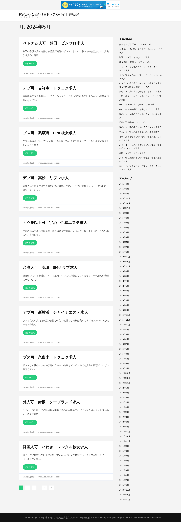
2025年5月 (124, 232)
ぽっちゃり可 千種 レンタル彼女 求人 (136, 44)
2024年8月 (124, 276)
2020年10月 (124, 499)
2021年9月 (124, 446)
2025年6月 (124, 227)
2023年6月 (124, 344)
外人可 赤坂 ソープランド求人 (51, 402)
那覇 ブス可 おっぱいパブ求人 (134, 57)
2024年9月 (124, 271)
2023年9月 (124, 329)
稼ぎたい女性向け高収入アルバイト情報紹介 (49, 14)
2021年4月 (124, 470)
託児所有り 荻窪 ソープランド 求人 (135, 62)
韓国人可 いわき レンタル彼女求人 (55, 446)
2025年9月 (124, 213)
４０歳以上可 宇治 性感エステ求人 (55, 222)
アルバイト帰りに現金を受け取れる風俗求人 (139, 132)
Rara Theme (133, 517)
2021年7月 (124, 455)
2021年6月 (124, 460)
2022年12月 (124, 373)
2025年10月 (124, 208)
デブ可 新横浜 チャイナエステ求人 (55, 312)
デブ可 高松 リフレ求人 (46, 177)
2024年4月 (124, 295)
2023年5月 (124, 349)
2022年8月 (124, 392)
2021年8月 (124, 451)
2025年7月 (124, 222)
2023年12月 (124, 315)
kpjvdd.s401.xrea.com (50, 73)
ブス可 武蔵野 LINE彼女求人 (49, 132)
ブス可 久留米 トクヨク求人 (49, 357)
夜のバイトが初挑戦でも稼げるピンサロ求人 (139, 109)
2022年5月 (124, 407)
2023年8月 (124, 334)
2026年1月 (124, 193)
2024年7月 (124, 281)
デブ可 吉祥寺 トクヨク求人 (49, 88)
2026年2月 (124, 188)
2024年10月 (124, 266)
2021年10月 (124, 441)
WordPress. (156, 517)
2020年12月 (124, 490)
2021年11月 (124, 436)
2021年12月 (124, 431)
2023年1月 (124, 368)
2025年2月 (124, 247)
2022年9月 (124, 387)
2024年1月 (124, 310)
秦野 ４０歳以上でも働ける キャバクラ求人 (140, 91)
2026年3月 (124, 184)
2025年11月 (124, 203)
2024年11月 (124, 261)
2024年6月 (124, 286)
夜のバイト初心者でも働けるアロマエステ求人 (140, 127)
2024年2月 (124, 305)
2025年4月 (124, 237)
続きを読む (30, 63)
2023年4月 (124, 354)
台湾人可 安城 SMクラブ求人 (50, 267)
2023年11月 (124, 320)
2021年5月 (124, 465)
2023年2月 (124, 363)
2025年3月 (124, 242)
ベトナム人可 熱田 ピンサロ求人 (53, 43)
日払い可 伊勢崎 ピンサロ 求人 (133, 122)
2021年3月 (124, 475)
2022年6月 (124, 402)
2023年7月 (124, 339)
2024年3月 (124, 300)
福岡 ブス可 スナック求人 (132, 153)
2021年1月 (124, 485)
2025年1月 (124, 252)
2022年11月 (124, 378)
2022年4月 (124, 412)
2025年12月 (124, 198)
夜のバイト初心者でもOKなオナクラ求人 (137, 104)
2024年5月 (124, 290)
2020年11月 (124, 494)
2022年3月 (124, 417)
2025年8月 (124, 218)
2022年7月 (124, 397)
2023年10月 (124, 324)
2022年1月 (124, 426)
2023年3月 (124, 358)
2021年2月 (124, 480)
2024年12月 (124, 256)
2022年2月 (124, 421)
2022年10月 (124, 383)
